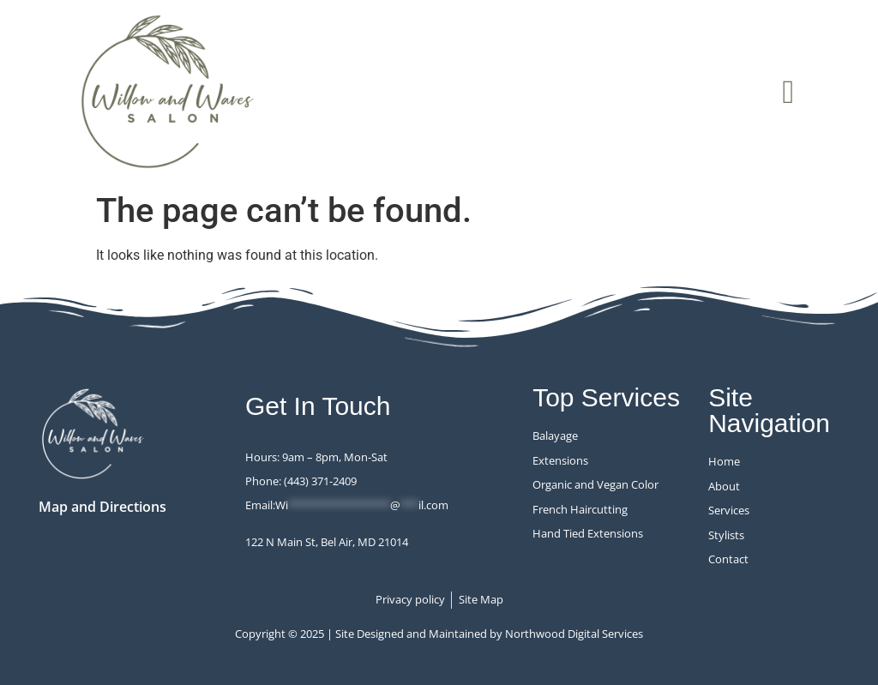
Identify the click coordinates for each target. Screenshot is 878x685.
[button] (788, 92)
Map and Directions (102, 506)
